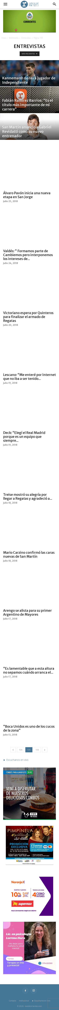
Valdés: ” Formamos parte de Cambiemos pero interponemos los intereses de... (28, 255)
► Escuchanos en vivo (41, 1000)
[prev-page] (13, 749)
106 (37, 749)
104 (20, 749)
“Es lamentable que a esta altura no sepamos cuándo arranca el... (28, 670)
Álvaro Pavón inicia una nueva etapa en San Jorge (27, 195)
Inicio (4, 38)
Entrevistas (26, 38)
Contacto (12, 1000)
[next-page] (44, 749)
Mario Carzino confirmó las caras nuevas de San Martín (29, 554)
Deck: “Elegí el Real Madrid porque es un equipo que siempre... (24, 437)
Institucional (24, 1000)
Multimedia (13, 38)
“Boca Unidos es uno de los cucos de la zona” (29, 728)
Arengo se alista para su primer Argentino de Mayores (27, 612)
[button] (5, 4)
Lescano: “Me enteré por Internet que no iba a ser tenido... (29, 377)
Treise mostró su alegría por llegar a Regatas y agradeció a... (27, 496)
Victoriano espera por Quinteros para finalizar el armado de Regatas (28, 317)
